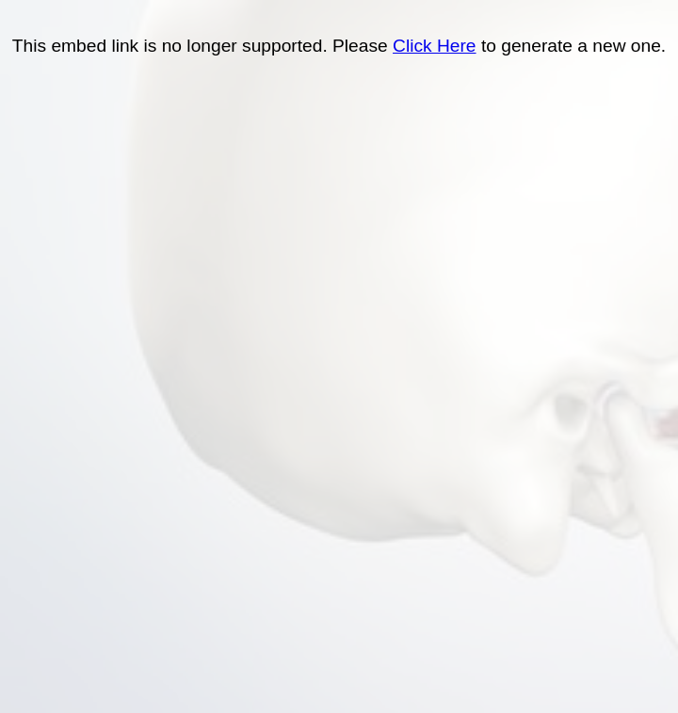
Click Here (434, 45)
